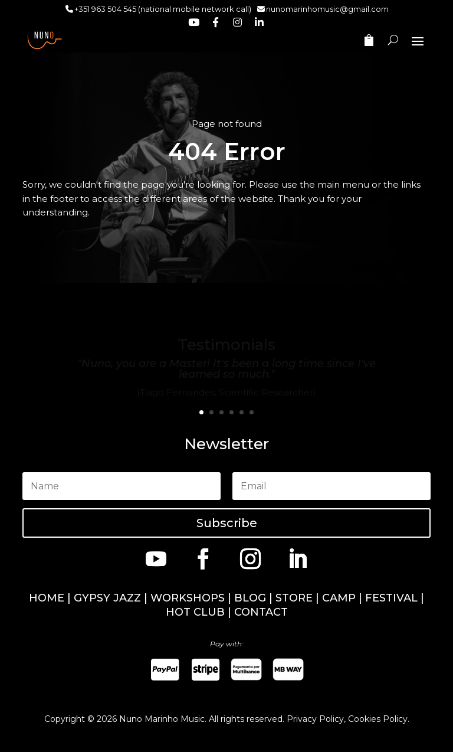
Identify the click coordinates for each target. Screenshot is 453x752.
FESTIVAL (391, 597)
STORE (294, 597)
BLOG (250, 597)
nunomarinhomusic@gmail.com (327, 9)
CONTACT (261, 612)
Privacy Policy (315, 719)
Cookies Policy (378, 719)
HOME (46, 597)
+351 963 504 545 (105, 9)
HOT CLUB (195, 612)
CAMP (339, 597)
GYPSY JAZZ (107, 597)
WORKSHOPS (187, 597)
